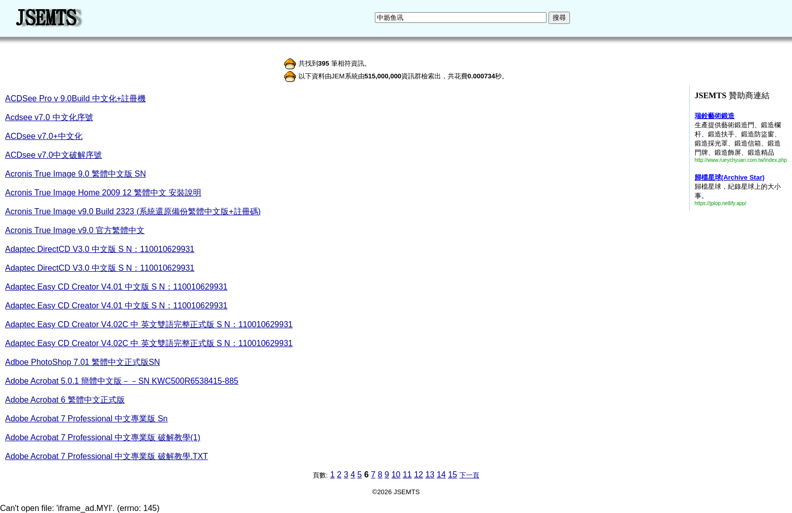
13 (429, 474)
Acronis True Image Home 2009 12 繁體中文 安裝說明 (103, 192)
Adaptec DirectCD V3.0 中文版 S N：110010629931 (100, 249)
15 (452, 474)
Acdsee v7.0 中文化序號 (49, 117)
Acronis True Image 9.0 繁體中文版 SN (75, 173)
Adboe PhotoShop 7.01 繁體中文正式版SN (82, 362)
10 (395, 474)
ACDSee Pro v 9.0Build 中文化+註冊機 (75, 98)
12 (418, 474)
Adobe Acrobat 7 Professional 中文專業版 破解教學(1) (102, 437)
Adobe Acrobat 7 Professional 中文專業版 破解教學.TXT (106, 456)
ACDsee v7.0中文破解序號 (53, 155)
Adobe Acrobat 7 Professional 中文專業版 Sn (86, 418)
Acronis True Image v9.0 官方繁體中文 (75, 230)
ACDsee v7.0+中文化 (44, 136)
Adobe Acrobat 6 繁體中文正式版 (65, 399)
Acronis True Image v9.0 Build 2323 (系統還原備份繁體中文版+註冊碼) (133, 211)
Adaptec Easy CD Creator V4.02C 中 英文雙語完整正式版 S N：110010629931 (149, 324)
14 (441, 474)
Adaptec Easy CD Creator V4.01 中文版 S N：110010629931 (116, 286)
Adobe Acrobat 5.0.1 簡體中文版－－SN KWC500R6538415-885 (121, 381)
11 (407, 474)
